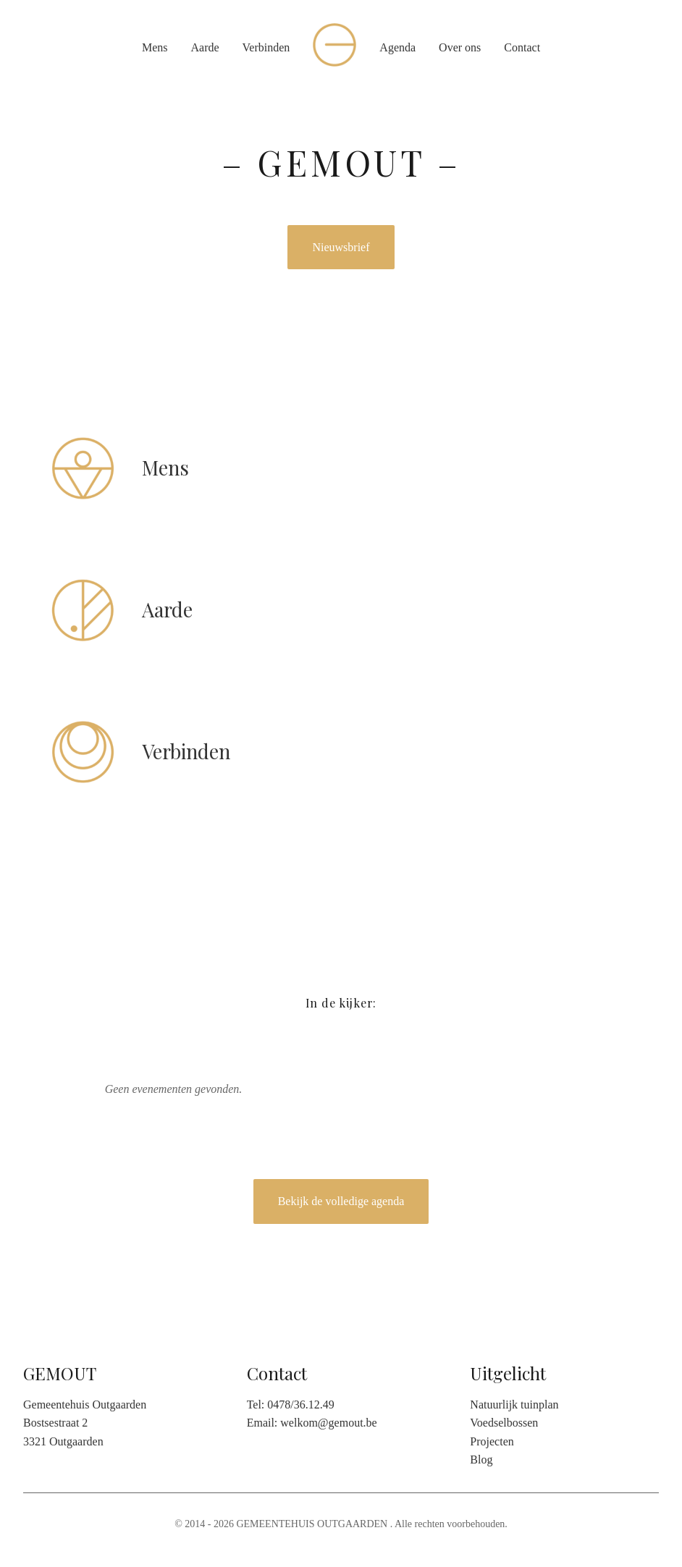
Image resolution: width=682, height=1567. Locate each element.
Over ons (460, 47)
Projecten (491, 1441)
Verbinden (266, 47)
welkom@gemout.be (328, 1422)
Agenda (397, 47)
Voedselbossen (504, 1422)
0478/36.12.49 (300, 1404)
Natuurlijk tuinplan (514, 1404)
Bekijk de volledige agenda (341, 1201)
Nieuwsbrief (340, 247)
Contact (522, 47)
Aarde (204, 47)
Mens (155, 47)
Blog (481, 1459)
